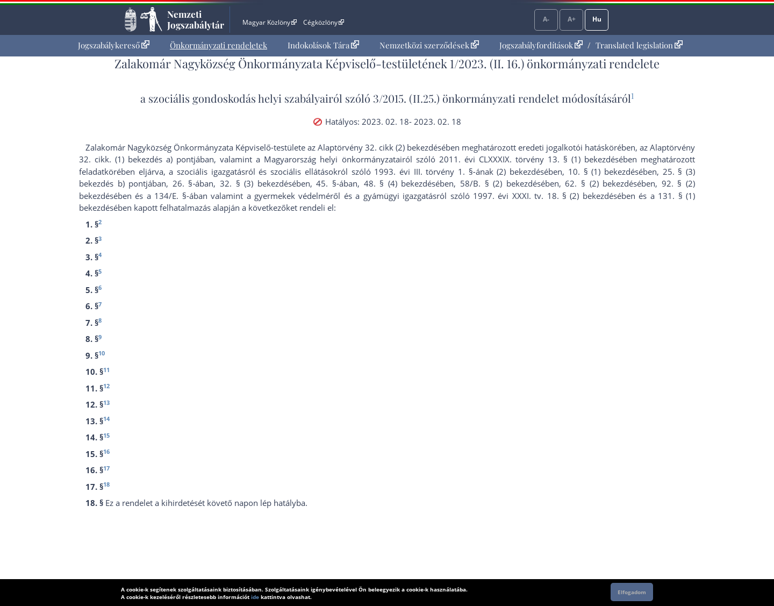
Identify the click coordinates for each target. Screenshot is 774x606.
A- (546, 19)
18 (106, 484)
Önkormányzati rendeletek (218, 45)
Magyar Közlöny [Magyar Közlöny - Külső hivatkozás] (269, 22)
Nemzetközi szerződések (429, 45)
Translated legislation (639, 45)
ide (255, 597)
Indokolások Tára (323, 45)
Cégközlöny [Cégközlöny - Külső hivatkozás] (323, 22)
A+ (572, 19)
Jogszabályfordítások (541, 45)
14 (106, 419)
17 (106, 468)
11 (106, 370)
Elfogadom (632, 592)
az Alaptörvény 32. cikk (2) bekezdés (374, 147)
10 (101, 353)
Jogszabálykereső (113, 45)
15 (106, 435)
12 (106, 386)
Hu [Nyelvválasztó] (596, 19)
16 (106, 451)
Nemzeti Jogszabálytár (195, 19)
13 (106, 402)
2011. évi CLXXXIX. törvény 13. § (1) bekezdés (529, 159)
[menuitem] (113, 45)
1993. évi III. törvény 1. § (423, 171)
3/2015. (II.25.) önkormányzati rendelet (466, 98)
